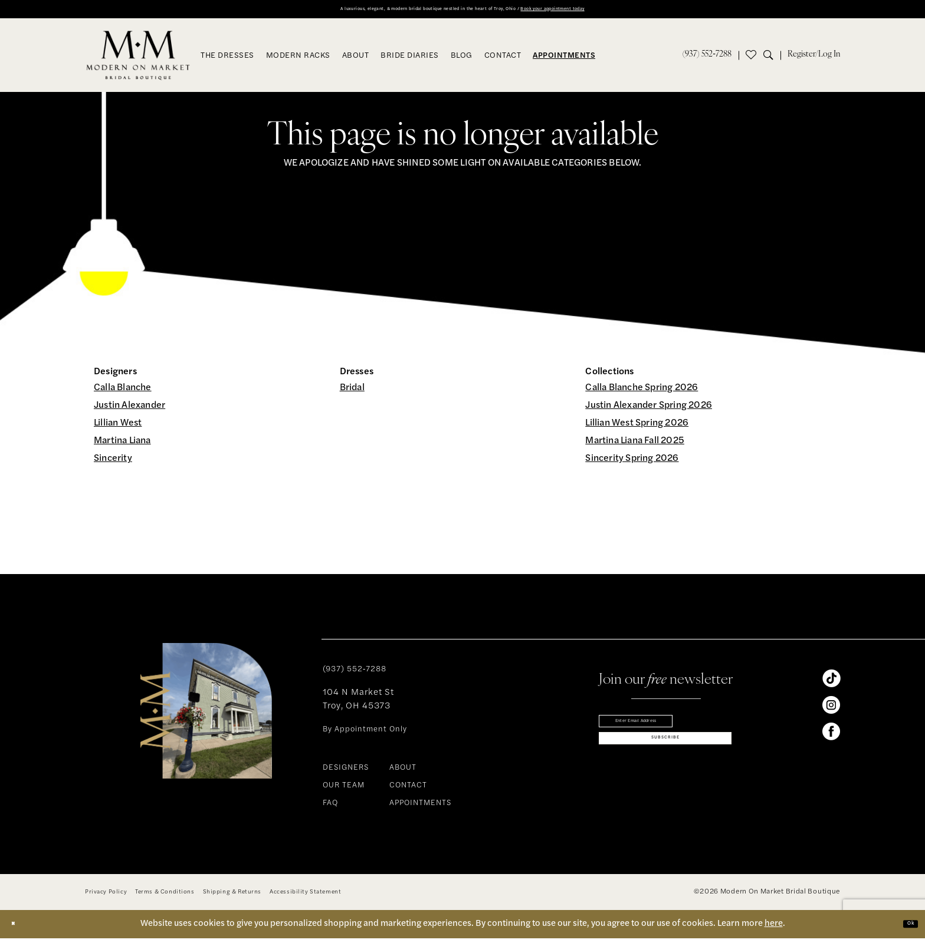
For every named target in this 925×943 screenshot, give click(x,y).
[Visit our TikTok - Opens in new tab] (831, 683)
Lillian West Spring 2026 (636, 428)
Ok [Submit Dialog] (905, 928)
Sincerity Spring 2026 (631, 463)
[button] (813, 59)
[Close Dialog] (18, 928)
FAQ (330, 808)
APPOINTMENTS (420, 808)
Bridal (352, 392)
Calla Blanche (123, 392)
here (774, 928)
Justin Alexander (129, 410)
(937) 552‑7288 (354, 674)
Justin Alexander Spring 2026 (648, 410)
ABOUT (402, 772)
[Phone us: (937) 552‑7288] (707, 59)
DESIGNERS (346, 772)
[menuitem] (707, 59)
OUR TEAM (344, 790)
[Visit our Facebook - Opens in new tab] (831, 736)
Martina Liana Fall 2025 (634, 445)
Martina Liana (122, 445)
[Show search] (771, 59)
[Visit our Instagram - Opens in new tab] (831, 709)
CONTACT (408, 790)
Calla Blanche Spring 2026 (641, 392)
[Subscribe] (665, 759)
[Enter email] (665, 730)
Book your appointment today (621, 11)
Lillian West (118, 428)
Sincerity (113, 463)
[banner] (138, 59)
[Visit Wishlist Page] (751, 59)
